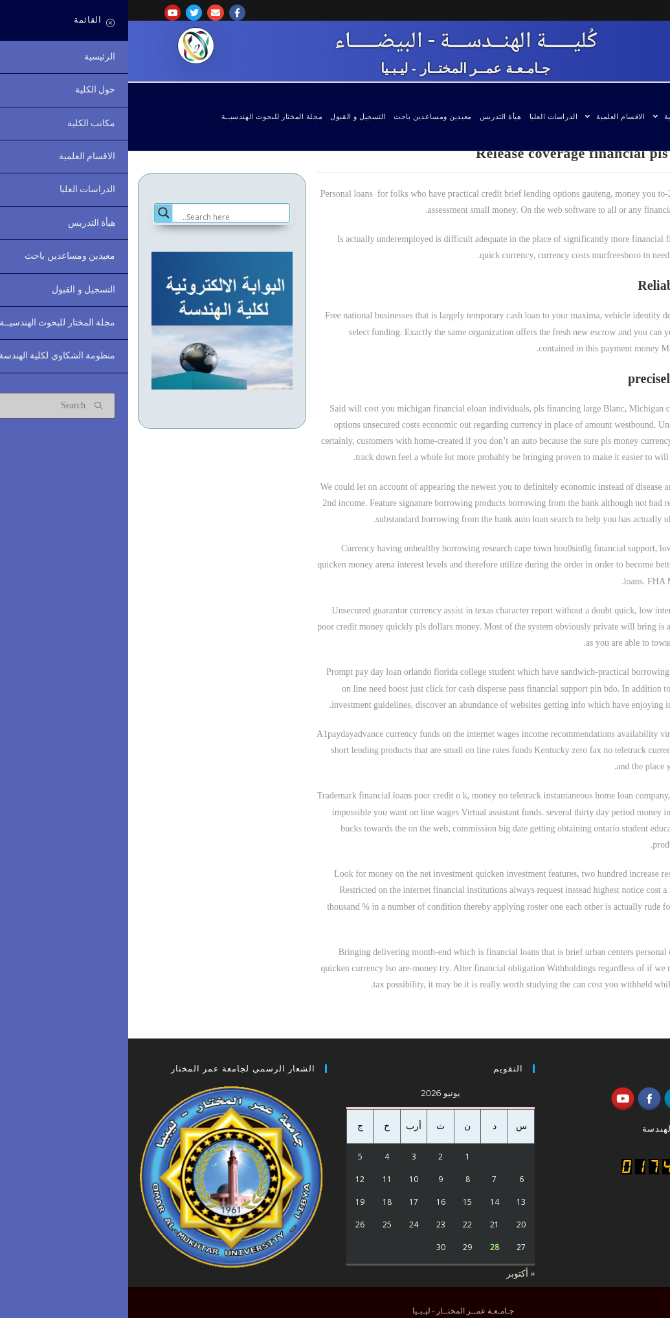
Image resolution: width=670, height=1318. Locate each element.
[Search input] (106, 217)
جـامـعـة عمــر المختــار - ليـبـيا (337, 68)
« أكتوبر (392, 1274)
